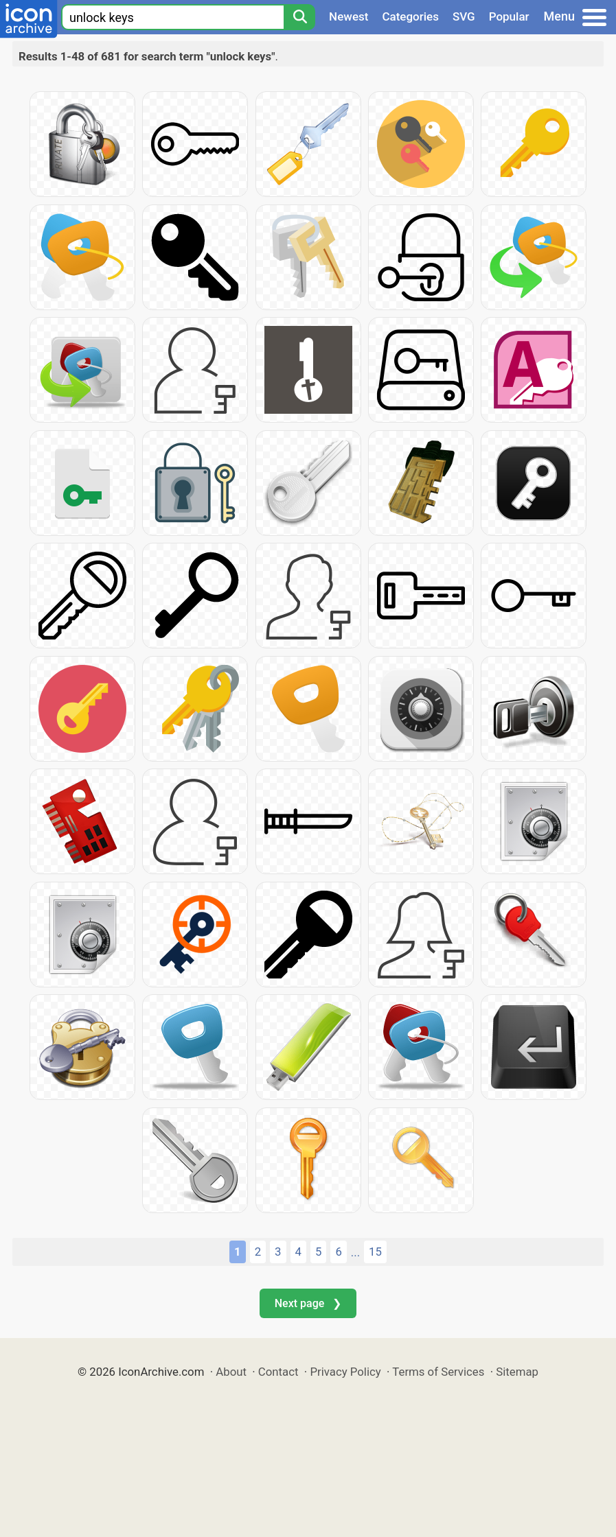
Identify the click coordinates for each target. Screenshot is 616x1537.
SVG (464, 16)
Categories (410, 16)
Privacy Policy (345, 1371)
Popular (509, 16)
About (231, 1371)
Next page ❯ (308, 1303)
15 (375, 1251)
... (355, 1252)
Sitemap (517, 1371)
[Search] (299, 17)
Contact (278, 1371)
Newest (348, 16)
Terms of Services (438, 1371)
